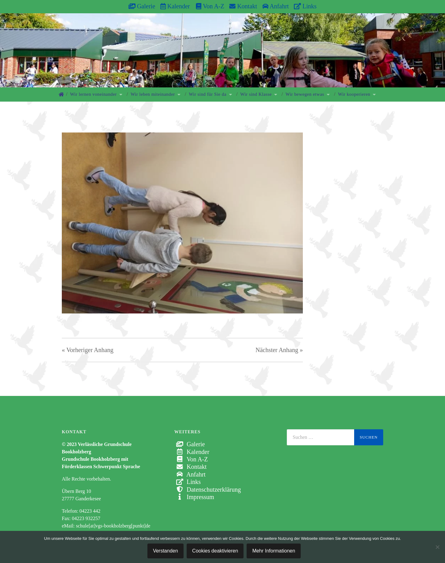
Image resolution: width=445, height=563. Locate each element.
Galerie (142, 6)
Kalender (175, 6)
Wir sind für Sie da (208, 94)
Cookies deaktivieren (215, 550)
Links (305, 6)
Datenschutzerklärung (207, 489)
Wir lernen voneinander (93, 94)
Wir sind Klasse (256, 94)
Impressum (194, 497)
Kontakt (243, 6)
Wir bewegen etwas (305, 94)
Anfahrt (275, 6)
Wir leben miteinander (153, 94)
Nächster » (279, 350)
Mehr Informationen (273, 550)
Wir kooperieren (354, 94)
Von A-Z (207, 6)
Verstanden (165, 550)
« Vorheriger (87, 350)
